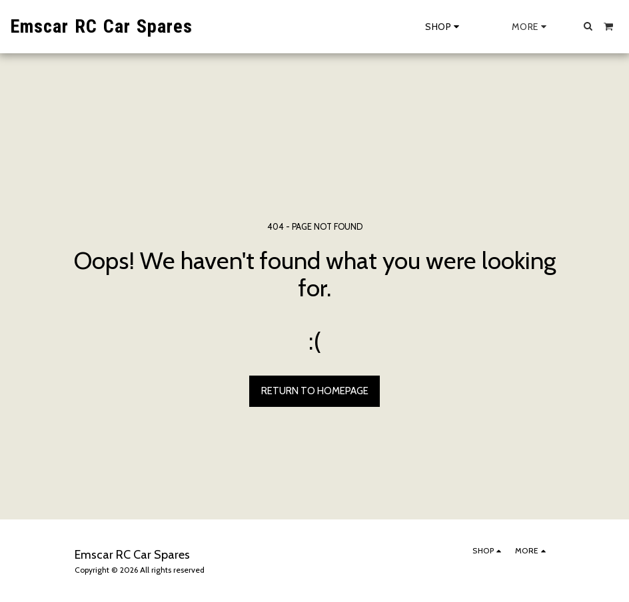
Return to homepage (314, 391)
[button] (588, 26)
